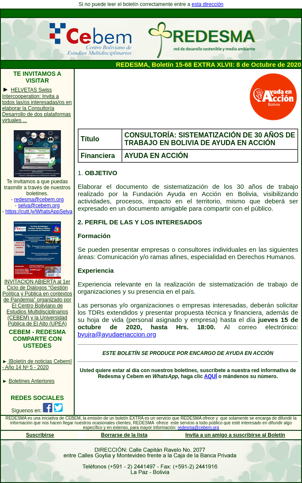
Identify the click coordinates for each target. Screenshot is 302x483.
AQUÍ (210, 376)
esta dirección (207, 4)
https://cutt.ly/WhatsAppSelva (39, 212)
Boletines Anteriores (31, 381)
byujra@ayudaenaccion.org (117, 334)
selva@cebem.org (39, 206)
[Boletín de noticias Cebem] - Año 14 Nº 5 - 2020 (37, 364)
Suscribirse (40, 435)
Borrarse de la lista (124, 435)
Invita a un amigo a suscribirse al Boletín (235, 435)
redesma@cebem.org (39, 200)
